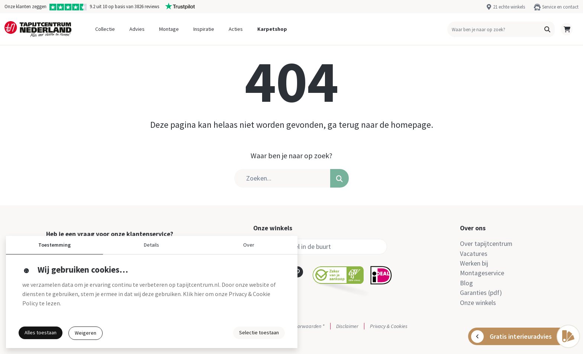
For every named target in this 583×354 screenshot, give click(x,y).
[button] (547, 29)
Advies (137, 29)
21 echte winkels (509, 7)
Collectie (105, 29)
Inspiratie (203, 29)
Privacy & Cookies (389, 326)
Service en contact (560, 7)
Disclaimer (347, 326)
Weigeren (85, 332)
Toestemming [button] (54, 244)
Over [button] (248, 244)
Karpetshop (272, 29)
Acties (236, 29)
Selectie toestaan (259, 332)
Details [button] (151, 244)
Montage (169, 29)
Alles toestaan (41, 332)
